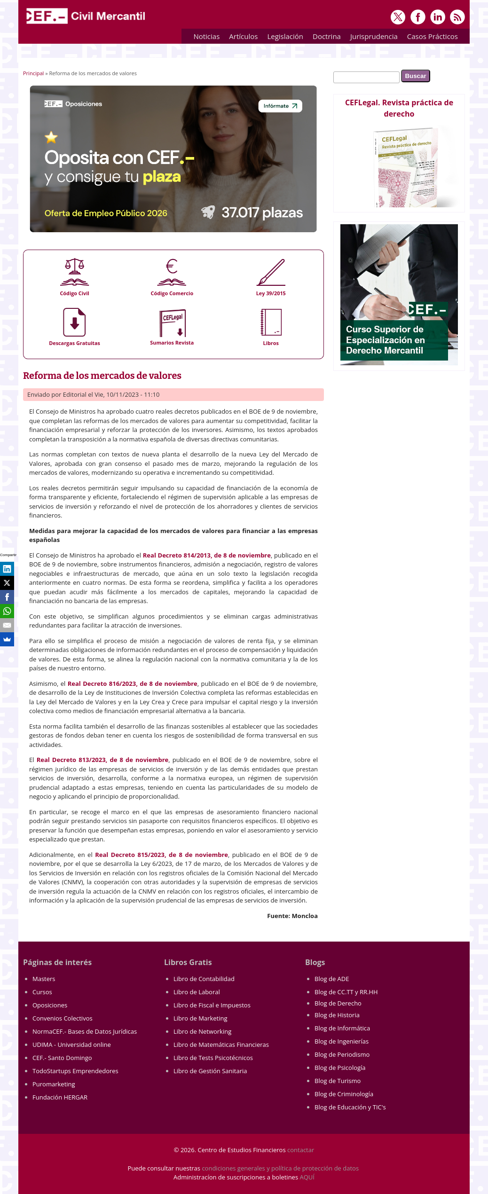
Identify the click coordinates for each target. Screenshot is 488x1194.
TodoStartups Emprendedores (75, 1071)
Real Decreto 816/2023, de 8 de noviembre (132, 683)
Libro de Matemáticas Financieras (221, 1044)
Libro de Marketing (200, 1018)
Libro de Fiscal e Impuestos (212, 1005)
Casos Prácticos (430, 37)
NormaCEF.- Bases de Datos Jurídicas (84, 1031)
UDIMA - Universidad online (71, 1044)
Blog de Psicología (340, 1067)
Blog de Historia (337, 1015)
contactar (300, 1150)
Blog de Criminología (344, 1094)
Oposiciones (49, 1005)
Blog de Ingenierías (342, 1041)
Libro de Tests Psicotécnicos (213, 1057)
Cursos (42, 992)
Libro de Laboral (196, 992)
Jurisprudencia (372, 37)
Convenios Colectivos (62, 1018)
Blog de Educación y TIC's (350, 1107)
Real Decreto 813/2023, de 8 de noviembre (103, 759)
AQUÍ (307, 1177)
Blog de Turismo (338, 1080)
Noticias (206, 36)
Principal (33, 73)
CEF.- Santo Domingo (62, 1057)
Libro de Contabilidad (204, 978)
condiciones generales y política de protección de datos (280, 1168)
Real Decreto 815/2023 (130, 854)
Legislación (282, 37)
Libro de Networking (202, 1031)
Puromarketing (53, 1084)
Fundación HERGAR (59, 1097)
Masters (43, 978)
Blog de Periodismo (342, 1054)
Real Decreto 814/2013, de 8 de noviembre (207, 555)
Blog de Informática (342, 1028)
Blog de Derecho (338, 1003)
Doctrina (324, 37)
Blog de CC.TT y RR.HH (346, 992)
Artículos (241, 37)
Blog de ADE (332, 978)
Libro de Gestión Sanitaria (210, 1071)
